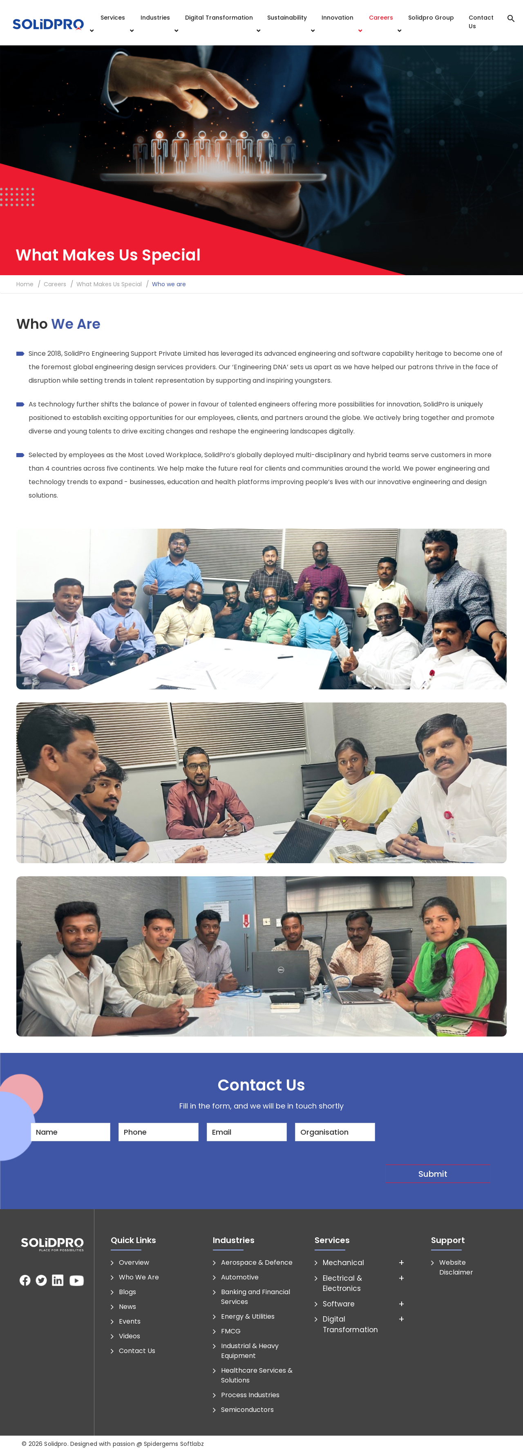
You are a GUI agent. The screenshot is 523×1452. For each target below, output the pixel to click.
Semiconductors (247, 1409)
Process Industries (250, 1395)
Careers (381, 17)
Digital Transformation (219, 17)
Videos (129, 1336)
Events (130, 1321)
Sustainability (287, 17)
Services (113, 17)
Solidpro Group (431, 17)
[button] (511, 17)
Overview (134, 1262)
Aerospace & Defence (257, 1262)
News (127, 1306)
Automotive (240, 1277)
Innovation (337, 17)
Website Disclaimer (456, 1267)
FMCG (231, 1331)
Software (339, 1304)
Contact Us (481, 21)
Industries (155, 17)
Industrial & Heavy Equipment (250, 1350)
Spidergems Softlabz (174, 1444)
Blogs (127, 1292)
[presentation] (447, 1139)
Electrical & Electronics (342, 1283)
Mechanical (343, 1263)
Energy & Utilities (248, 1316)
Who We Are (139, 1277)
